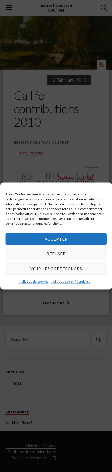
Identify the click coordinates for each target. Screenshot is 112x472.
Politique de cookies (34, 282)
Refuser (56, 253)
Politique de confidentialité (70, 282)
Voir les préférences (56, 268)
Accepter (56, 239)
